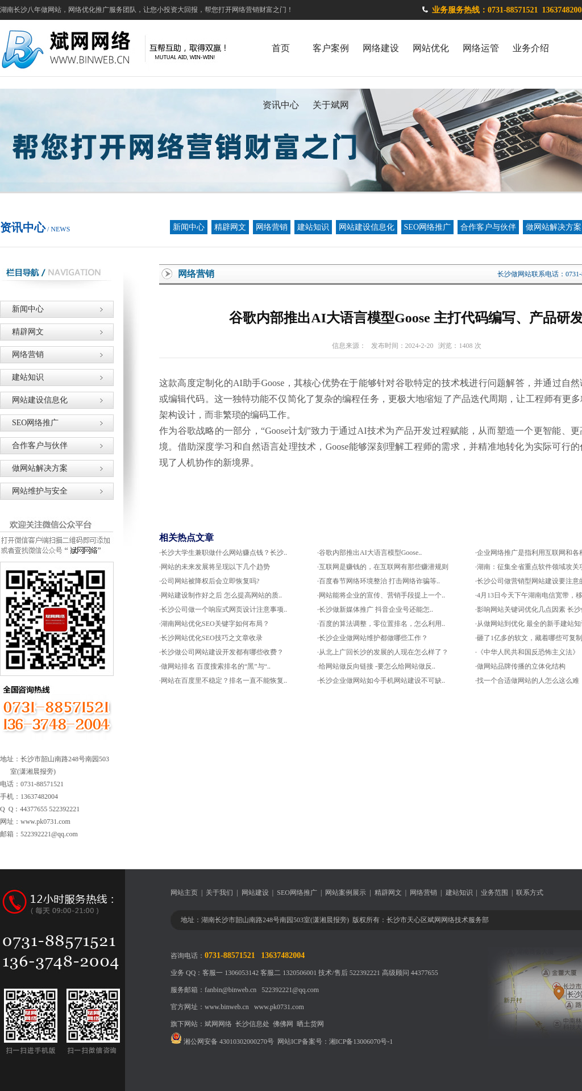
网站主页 (184, 893)
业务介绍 (531, 48)
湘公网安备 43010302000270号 (222, 1042)
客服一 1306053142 (230, 973)
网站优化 (431, 48)
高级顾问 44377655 (410, 973)
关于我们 (219, 893)
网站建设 (255, 893)
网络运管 (481, 48)
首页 (281, 48)
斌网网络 (218, 1024)
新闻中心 (189, 227)
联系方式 (529, 893)
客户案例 (331, 48)
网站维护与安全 (34, 491)
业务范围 (494, 893)
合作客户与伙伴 (488, 227)
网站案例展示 (345, 893)
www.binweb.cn (227, 1007)
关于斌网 (331, 105)
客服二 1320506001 (288, 973)
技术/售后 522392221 (349, 973)
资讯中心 (281, 105)
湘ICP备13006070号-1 (361, 1042)
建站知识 (313, 227)
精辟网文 (230, 227)
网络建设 (381, 48)
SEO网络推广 (427, 227)
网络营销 (272, 227)
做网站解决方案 (34, 468)
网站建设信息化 (366, 227)
